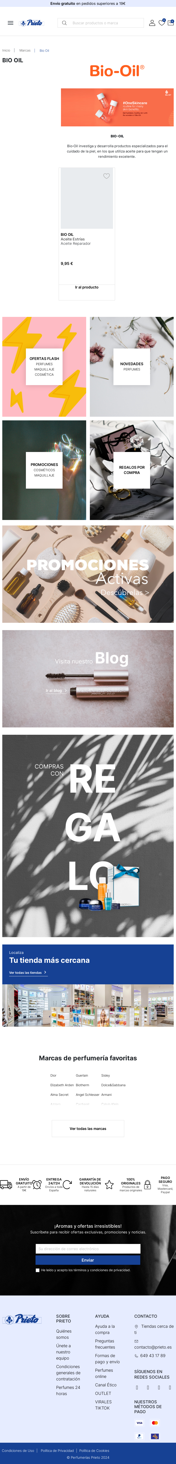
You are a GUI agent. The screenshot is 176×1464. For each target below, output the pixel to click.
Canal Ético (106, 1384)
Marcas (24, 50)
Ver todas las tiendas (28, 972)
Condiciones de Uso (18, 1450)
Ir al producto (87, 287)
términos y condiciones (91, 1270)
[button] (171, 23)
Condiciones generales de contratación (68, 1372)
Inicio (6, 50)
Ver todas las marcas (88, 1128)
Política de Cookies (94, 1450)
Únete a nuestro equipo (63, 1352)
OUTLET (103, 1393)
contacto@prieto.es (153, 1347)
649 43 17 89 (152, 1355)
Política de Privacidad (57, 1450)
